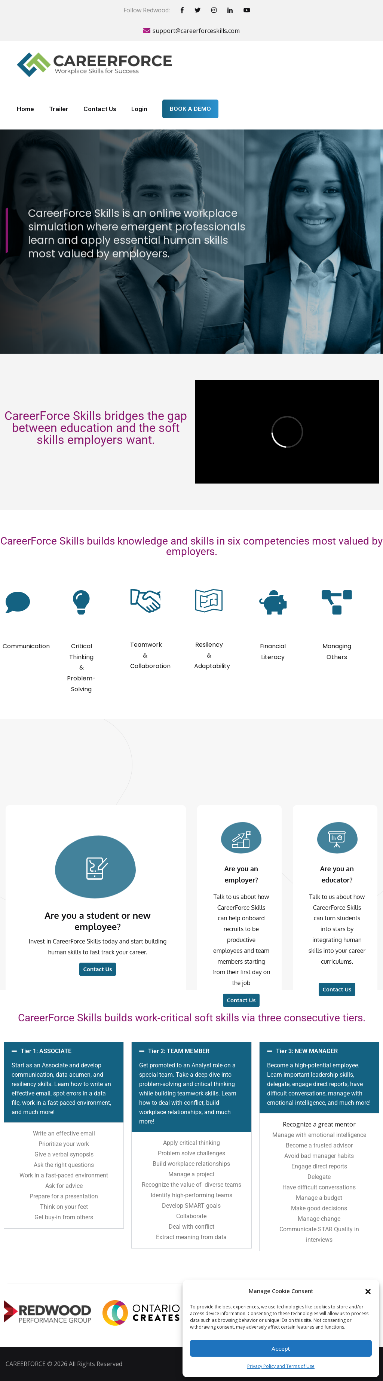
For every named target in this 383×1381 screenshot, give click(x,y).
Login (139, 109)
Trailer (58, 109)
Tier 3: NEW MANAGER (319, 1077)
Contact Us (99, 109)
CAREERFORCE (26, 1364)
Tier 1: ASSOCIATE (61, 1082)
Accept (281, 1348)
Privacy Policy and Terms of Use (281, 1366)
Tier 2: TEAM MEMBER (187, 1086)
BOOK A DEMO (190, 108)
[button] (368, 1291)
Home (25, 109)
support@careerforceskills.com (196, 31)
